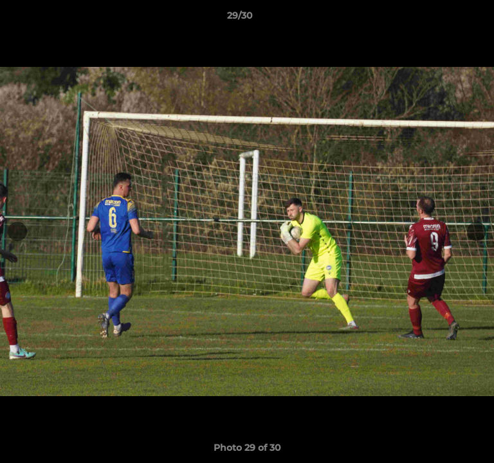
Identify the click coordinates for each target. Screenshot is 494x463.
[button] (447, 18)
